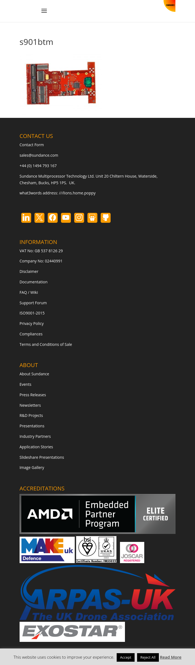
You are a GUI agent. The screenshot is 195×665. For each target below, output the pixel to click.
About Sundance (34, 373)
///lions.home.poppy (77, 193)
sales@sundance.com (39, 155)
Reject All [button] (148, 657)
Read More (170, 657)
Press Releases (33, 394)
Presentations (32, 425)
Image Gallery (32, 467)
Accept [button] (125, 657)
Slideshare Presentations (42, 457)
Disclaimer (29, 271)
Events (25, 384)
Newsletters (30, 405)
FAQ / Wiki (29, 292)
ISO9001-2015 (32, 313)
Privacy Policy (32, 323)
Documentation (34, 281)
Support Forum (33, 302)
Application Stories (36, 446)
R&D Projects (31, 415)
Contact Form (32, 144)
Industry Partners (35, 436)
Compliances (31, 333)
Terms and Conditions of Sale (46, 344)
